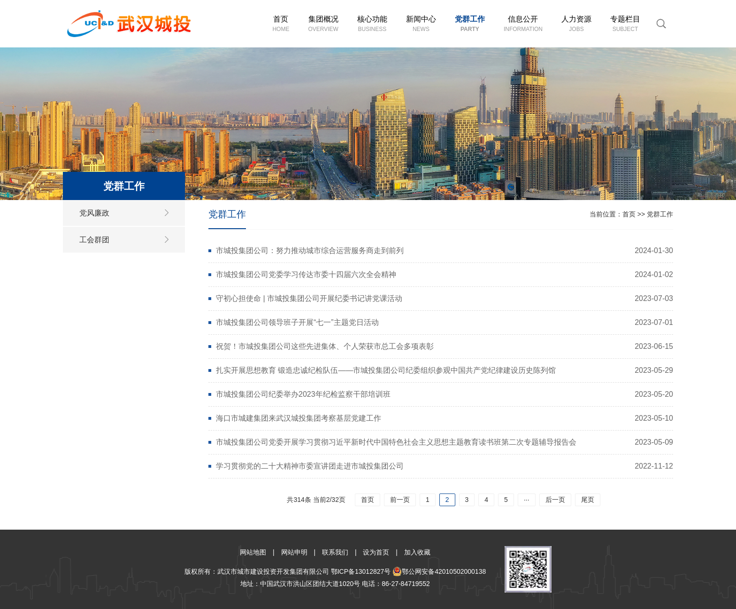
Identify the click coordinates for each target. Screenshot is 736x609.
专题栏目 (625, 24)
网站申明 (294, 552)
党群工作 (470, 24)
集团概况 (323, 24)
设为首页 (376, 552)
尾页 (587, 499)
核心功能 (372, 24)
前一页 (400, 499)
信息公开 (523, 24)
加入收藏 (417, 552)
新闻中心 (421, 24)
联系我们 (335, 552)
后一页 (555, 499)
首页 (280, 24)
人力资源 (576, 24)
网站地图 (253, 552)
